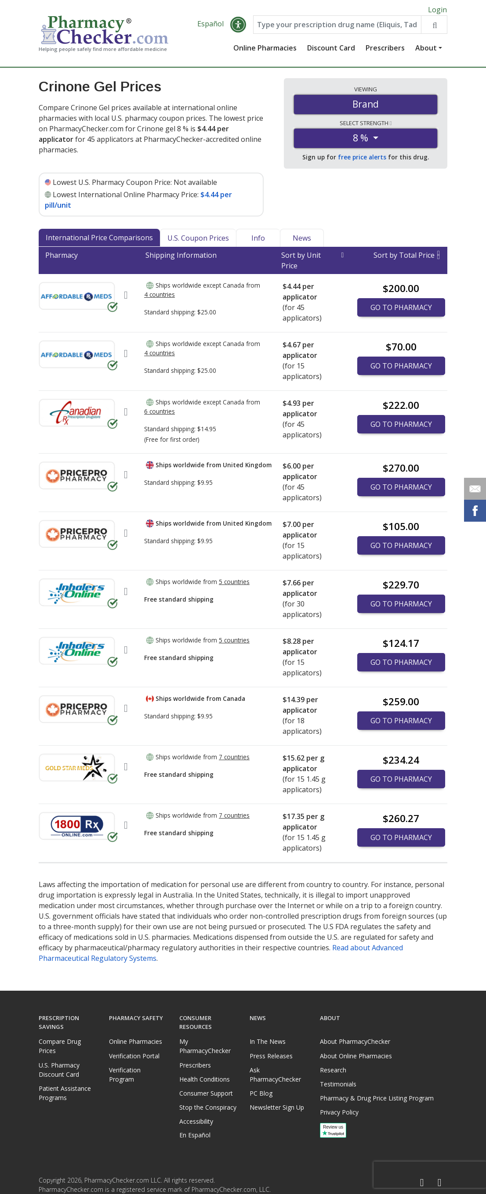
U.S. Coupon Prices (198, 240)
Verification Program (125, 1074)
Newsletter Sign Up (277, 1107)
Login (437, 9)
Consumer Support (206, 1093)
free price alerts (362, 159)
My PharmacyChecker (205, 1046)
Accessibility (196, 1121)
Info (258, 240)
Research (333, 1070)
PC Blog (261, 1093)
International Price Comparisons (99, 240)
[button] (238, 27)
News (302, 240)
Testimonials (338, 1084)
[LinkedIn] (439, 1183)
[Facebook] (422, 1183)
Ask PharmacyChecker (275, 1074)
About (426, 50)
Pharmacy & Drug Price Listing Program (377, 1098)
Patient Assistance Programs (65, 1093)
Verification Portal (134, 1056)
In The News (268, 1041)
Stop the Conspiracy (207, 1107)
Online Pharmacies (265, 50)
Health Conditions (204, 1079)
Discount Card (331, 50)
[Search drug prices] (434, 27)
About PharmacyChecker (355, 1041)
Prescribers (385, 50)
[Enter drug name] (337, 27)
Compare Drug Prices (60, 1046)
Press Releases (271, 1056)
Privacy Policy (339, 1112)
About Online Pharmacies (356, 1056)
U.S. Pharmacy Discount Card (59, 1070)
